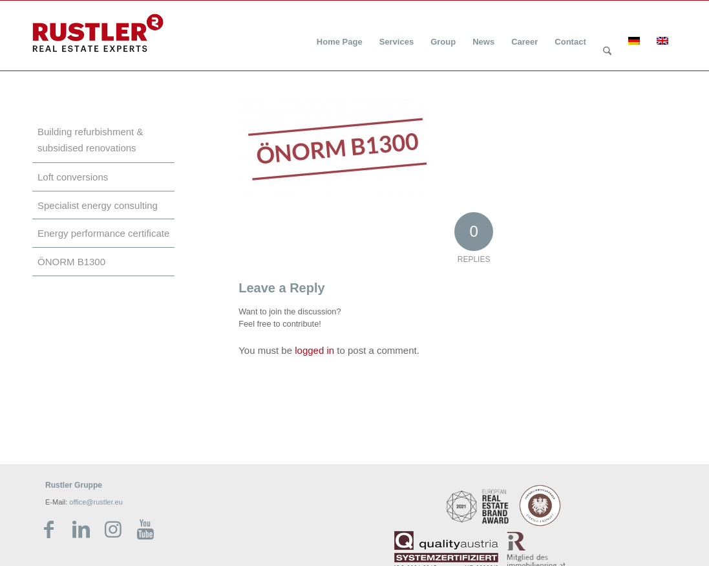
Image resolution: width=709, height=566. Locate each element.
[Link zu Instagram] (113, 530)
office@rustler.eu (96, 502)
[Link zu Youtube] (145, 530)
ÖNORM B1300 (71, 261)
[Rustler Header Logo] (98, 33)
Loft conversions (72, 176)
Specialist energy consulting (97, 205)
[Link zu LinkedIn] (81, 530)
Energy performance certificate (103, 233)
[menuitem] (339, 34)
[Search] (607, 51)
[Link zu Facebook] (48, 530)
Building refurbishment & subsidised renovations (90, 139)
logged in (314, 350)
